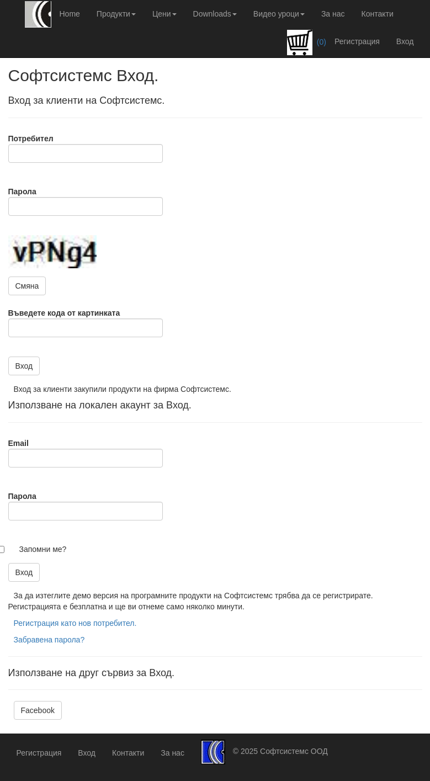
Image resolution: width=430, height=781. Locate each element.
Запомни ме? (43, 549)
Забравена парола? (49, 639)
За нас (333, 13)
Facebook (38, 710)
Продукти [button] (116, 13)
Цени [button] (164, 13)
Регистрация (357, 41)
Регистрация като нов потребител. (75, 623)
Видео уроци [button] (279, 13)
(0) (306, 42)
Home (70, 13)
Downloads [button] (215, 13)
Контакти (378, 13)
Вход (405, 41)
